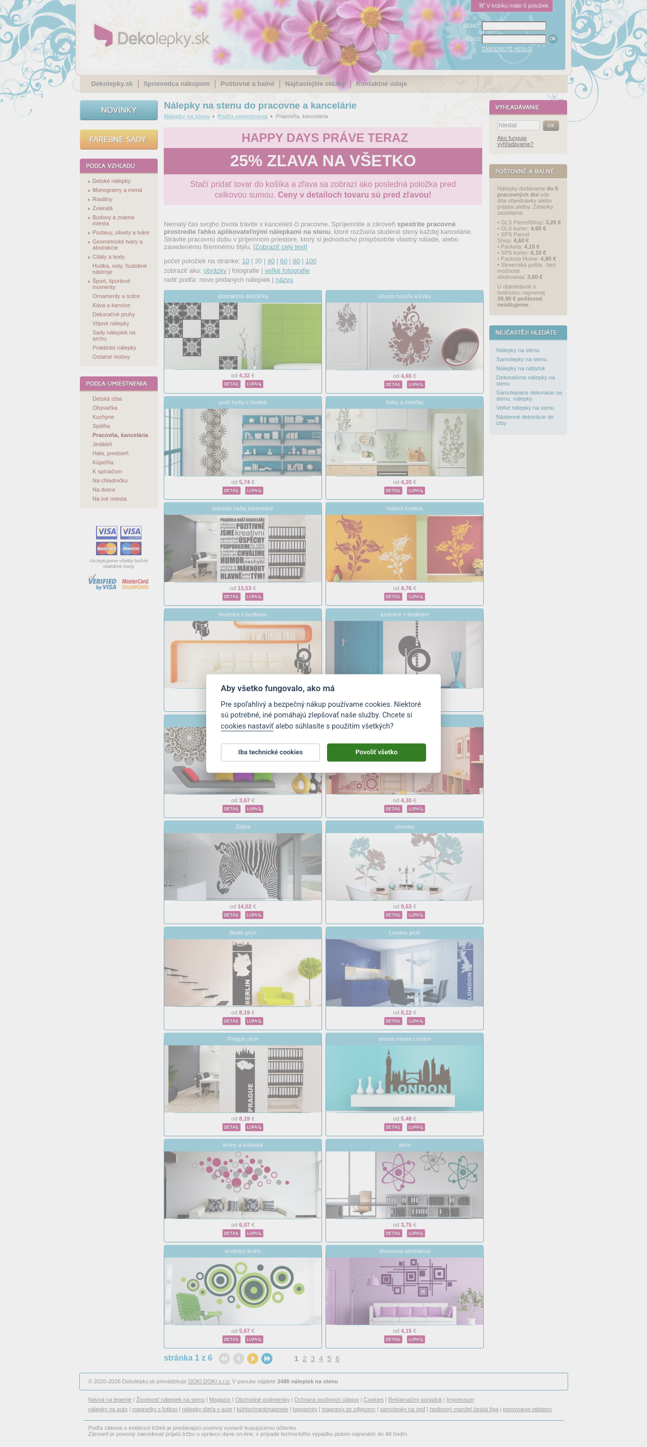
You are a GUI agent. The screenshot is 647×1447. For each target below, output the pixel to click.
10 (245, 261)
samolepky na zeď (403, 1409)
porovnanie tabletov (527, 1409)
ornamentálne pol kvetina (243, 720)
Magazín (219, 1399)
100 (310, 261)
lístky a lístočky (405, 402)
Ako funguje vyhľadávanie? (515, 141)
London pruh (405, 933)
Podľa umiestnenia (243, 116)
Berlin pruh (242, 933)
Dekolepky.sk (112, 83)
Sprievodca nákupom (177, 83)
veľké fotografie (287, 270)
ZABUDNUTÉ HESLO (506, 49)
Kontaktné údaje (381, 83)
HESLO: (473, 39)
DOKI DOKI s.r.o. (209, 1381)
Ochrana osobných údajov (326, 1399)
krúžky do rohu (404, 720)
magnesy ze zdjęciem (348, 1409)
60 (283, 261)
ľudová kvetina (405, 508)
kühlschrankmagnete (263, 1409)
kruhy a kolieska (243, 1145)
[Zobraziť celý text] (280, 247)
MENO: (472, 26)
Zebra (243, 827)
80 (296, 261)
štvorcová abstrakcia (404, 1251)
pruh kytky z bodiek (243, 402)
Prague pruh (242, 1039)
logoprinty (305, 1409)
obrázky (215, 270)
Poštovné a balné (247, 83)
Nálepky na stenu (187, 116)
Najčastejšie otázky (315, 83)
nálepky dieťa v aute (207, 1409)
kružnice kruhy (243, 1251)
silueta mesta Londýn (404, 1039)
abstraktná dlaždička (242, 296)
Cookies (373, 1399)
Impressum (461, 1399)
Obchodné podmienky (262, 1399)
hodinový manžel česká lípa (464, 1409)
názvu (284, 279)
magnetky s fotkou (155, 1409)
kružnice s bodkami (243, 614)
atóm (404, 1145)
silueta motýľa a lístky (405, 296)
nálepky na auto (108, 1409)
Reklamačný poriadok (415, 1399)
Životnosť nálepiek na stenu (170, 1399)
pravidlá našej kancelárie (243, 508)
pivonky (404, 827)
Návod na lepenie (110, 1399)
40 (270, 261)
